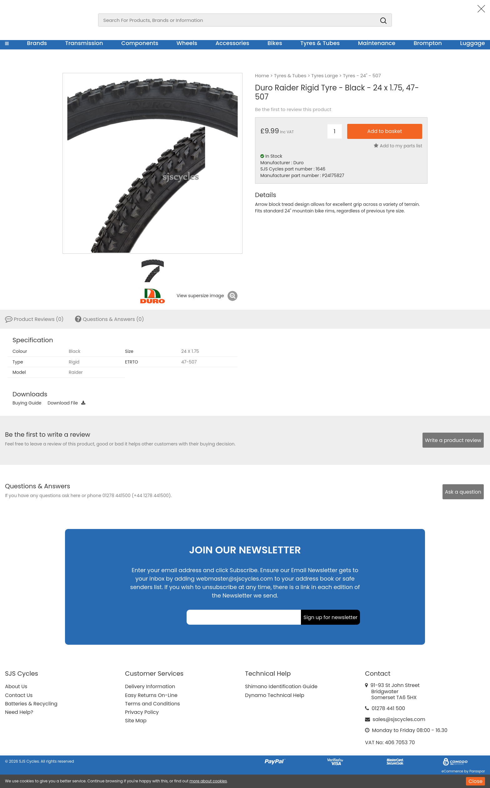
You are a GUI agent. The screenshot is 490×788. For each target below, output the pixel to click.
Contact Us (18, 695)
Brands (37, 43)
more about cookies (208, 781)
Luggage (472, 43)
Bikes (275, 43)
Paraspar (477, 771)
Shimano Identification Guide (281, 686)
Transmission (84, 43)
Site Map (136, 720)
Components (139, 43)
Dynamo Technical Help (274, 695)
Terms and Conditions (152, 703)
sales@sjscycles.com (398, 719)
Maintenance (376, 43)
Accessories (232, 43)
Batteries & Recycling (31, 703)
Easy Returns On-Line (151, 695)
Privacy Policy (142, 712)
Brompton (428, 43)
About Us (16, 686)
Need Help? (19, 712)
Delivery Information (150, 686)
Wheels (187, 43)
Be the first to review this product (293, 109)
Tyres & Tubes (320, 43)
